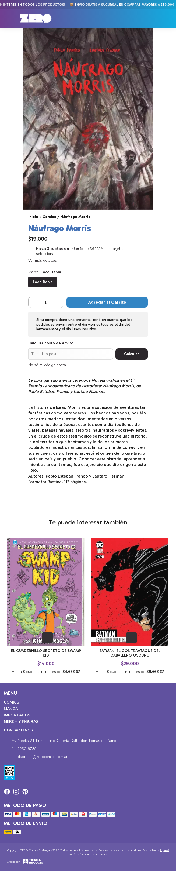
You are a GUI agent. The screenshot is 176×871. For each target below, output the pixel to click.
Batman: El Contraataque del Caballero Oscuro (130, 652)
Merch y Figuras (21, 721)
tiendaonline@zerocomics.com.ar (36, 757)
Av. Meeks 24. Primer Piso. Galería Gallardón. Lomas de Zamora (62, 741)
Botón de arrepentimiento (91, 854)
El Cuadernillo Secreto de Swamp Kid (46, 652)
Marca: (44, 272)
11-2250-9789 (20, 749)
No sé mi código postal (47, 364)
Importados (17, 715)
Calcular (131, 354)
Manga (11, 708)
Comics (11, 702)
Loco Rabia (43, 282)
